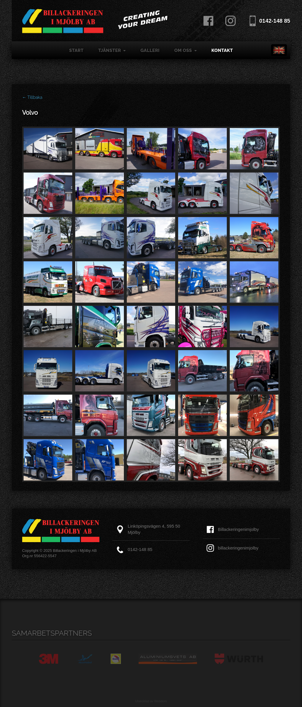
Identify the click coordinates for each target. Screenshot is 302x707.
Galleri (150, 50)
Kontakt (222, 50)
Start (76, 50)
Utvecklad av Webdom (151, 701)
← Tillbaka (32, 97)
